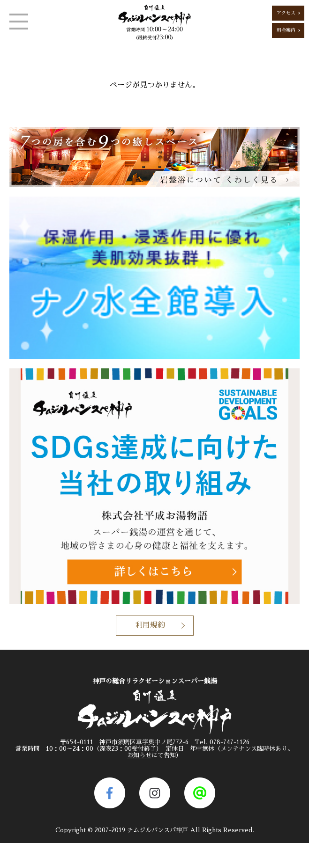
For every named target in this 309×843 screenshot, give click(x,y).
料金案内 (286, 30)
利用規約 (150, 625)
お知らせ (139, 755)
